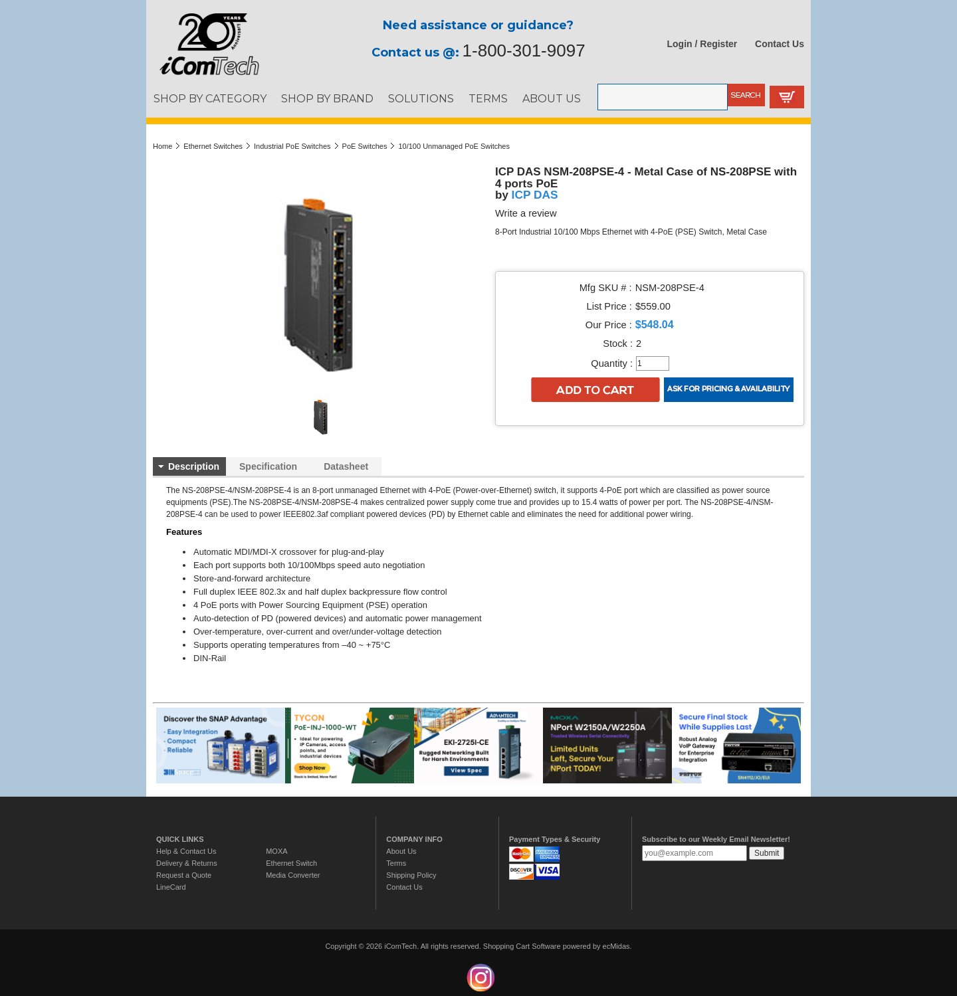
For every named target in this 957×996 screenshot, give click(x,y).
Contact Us (779, 44)
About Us (401, 851)
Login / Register (702, 44)
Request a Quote (183, 875)
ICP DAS (535, 194)
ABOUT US (551, 98)
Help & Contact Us (186, 851)
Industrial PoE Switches (292, 146)
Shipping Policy (411, 875)
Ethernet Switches (213, 146)
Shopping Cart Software (522, 946)
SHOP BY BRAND (327, 98)
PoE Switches (364, 146)
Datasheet (346, 466)
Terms (396, 863)
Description (193, 466)
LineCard (171, 887)
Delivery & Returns (186, 863)
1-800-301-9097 (524, 50)
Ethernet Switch (291, 863)
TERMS (488, 98)
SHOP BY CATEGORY (210, 98)
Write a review (526, 213)
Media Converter (293, 875)
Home (162, 146)
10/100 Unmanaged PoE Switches (454, 146)
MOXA (276, 851)
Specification (268, 466)
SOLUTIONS (421, 98)
